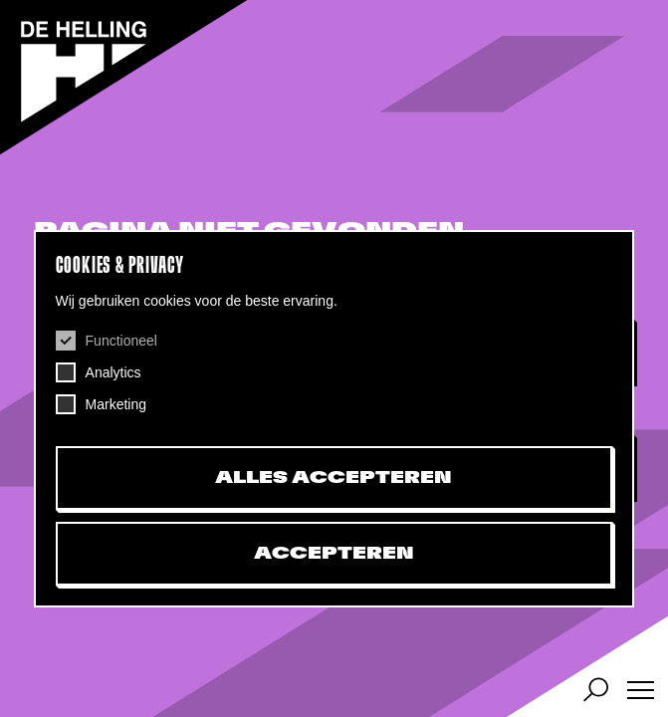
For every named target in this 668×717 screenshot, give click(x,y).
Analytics (113, 372)
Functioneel (121, 341)
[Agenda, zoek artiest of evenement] (595, 689)
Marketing (116, 404)
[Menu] (640, 689)
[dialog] (334, 418)
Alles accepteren (333, 478)
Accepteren (334, 554)
